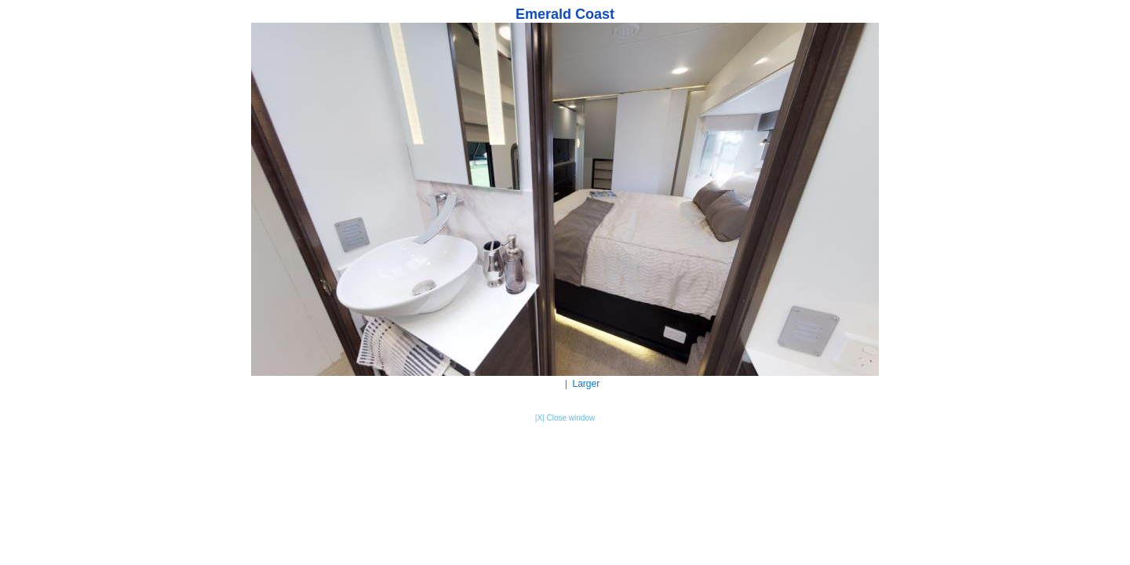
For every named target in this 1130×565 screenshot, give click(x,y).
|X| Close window (565, 418)
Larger (586, 383)
